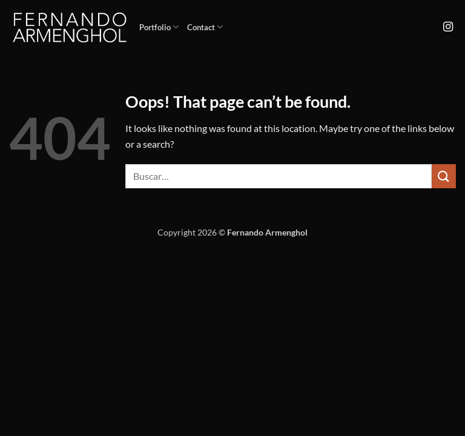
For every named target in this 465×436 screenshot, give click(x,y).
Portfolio (159, 27)
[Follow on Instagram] (448, 27)
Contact (205, 27)
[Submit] (444, 176)
